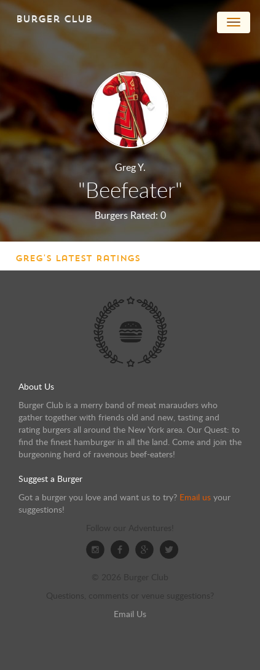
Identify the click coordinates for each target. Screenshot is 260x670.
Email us (195, 497)
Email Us (130, 614)
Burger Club (54, 19)
